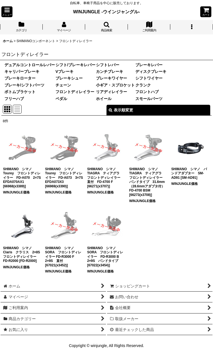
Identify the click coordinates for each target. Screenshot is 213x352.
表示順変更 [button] (121, 110)
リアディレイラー (111, 92)
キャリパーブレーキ (21, 71)
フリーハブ (14, 98)
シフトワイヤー (149, 78)
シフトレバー (107, 65)
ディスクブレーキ (150, 71)
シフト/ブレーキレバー (75, 65)
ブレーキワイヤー (111, 78)
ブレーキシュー (69, 78)
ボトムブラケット (20, 92)
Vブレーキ (64, 71)
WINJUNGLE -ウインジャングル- (106, 11)
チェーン (63, 85)
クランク (143, 85)
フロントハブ (147, 92)
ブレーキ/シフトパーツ (24, 85)
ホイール (103, 98)
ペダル (61, 98)
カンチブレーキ (109, 71)
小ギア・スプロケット (115, 85)
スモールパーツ (149, 98)
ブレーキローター (20, 78)
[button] (6, 11)
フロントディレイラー (74, 92)
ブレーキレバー (149, 65)
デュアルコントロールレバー (29, 65)
